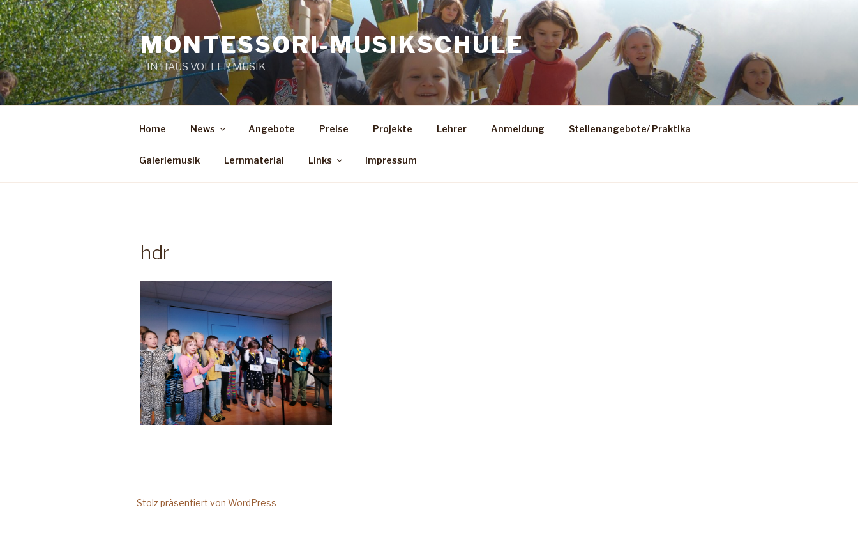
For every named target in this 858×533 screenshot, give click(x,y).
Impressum (391, 160)
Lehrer (452, 128)
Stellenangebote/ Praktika (630, 128)
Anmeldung (518, 128)
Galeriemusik (169, 160)
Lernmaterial (254, 160)
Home (152, 128)
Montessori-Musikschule (332, 45)
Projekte (392, 128)
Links (326, 160)
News (208, 128)
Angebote (271, 128)
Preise (334, 128)
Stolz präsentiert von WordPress (206, 502)
